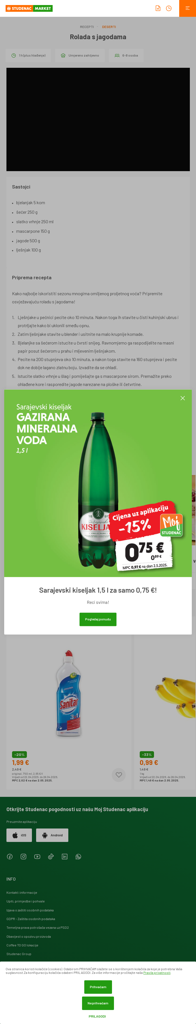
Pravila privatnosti (157, 972)
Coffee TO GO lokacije (22, 945)
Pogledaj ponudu (98, 619)
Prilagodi (97, 1016)
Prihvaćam (98, 987)
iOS (19, 835)
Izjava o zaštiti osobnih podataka (30, 910)
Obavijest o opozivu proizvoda (28, 936)
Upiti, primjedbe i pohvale (25, 901)
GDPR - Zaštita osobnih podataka (30, 919)
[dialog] (98, 993)
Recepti (87, 27)
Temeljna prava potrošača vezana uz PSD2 (37, 927)
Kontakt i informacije (21, 892)
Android (52, 835)
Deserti (109, 27)
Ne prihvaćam (98, 1003)
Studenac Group (18, 954)
